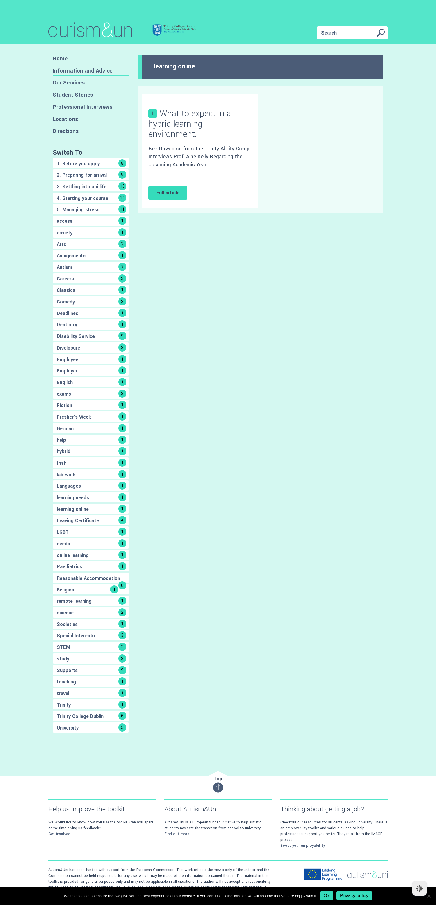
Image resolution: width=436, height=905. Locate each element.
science (91, 612)
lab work (91, 474)
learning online (91, 509)
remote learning (91, 601)
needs (91, 543)
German (91, 428)
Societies (91, 624)
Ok (327, 895)
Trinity (91, 705)
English (91, 382)
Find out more (176, 834)
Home (60, 58)
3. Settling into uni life (91, 186)
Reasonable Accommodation (91, 579)
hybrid (91, 451)
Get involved (59, 834)
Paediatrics (91, 566)
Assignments (91, 255)
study (91, 658)
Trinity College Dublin (91, 716)
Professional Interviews (82, 107)
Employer (91, 370)
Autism (91, 267)
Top (218, 784)
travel (91, 693)
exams (91, 394)
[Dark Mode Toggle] (419, 888)
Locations (65, 119)
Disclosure (91, 347)
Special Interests (91, 635)
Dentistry (91, 324)
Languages (91, 486)
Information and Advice (82, 71)
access (91, 221)
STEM (91, 647)
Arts (91, 244)
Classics (91, 290)
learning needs (91, 497)
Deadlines (91, 313)
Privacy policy (354, 895)
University (91, 727)
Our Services (69, 82)
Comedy (91, 301)
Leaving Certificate (91, 520)
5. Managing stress (91, 209)
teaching (91, 681)
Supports (91, 670)
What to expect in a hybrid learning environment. (189, 124)
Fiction (91, 405)
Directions (66, 131)
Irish (91, 463)
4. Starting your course (91, 198)
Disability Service (91, 336)
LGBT (91, 532)
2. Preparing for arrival (91, 175)
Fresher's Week (91, 416)
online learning (91, 555)
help (91, 440)
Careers (91, 278)
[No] (429, 896)
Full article (167, 192)
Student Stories (73, 95)
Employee (91, 359)
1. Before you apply (91, 163)
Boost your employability (302, 845)
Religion (87, 589)
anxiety (91, 232)
